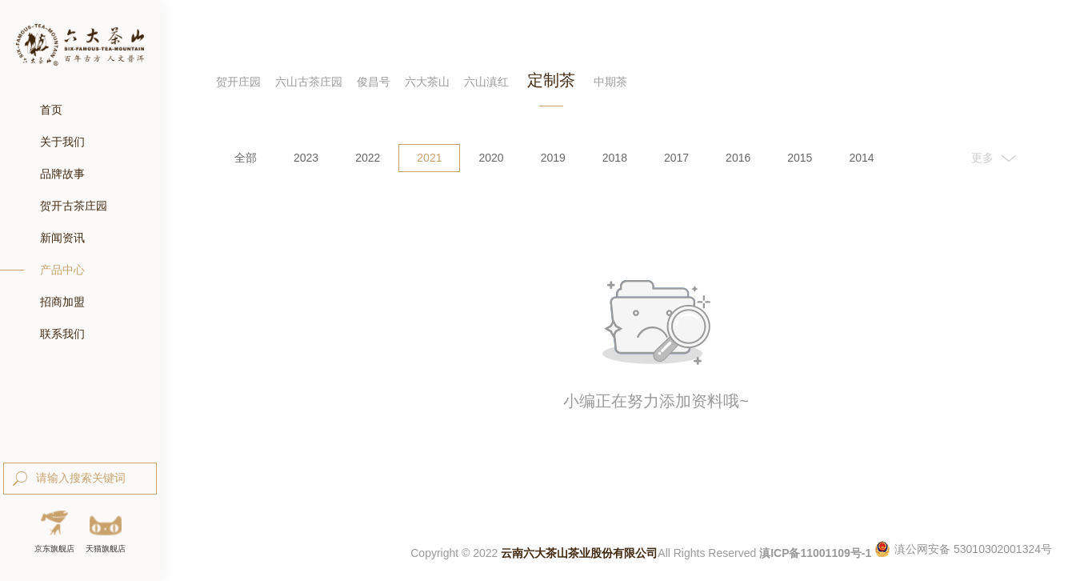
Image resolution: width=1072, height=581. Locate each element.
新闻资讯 (62, 237)
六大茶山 (427, 81)
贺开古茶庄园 (73, 205)
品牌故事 (62, 173)
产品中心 (62, 269)
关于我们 (62, 141)
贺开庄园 (238, 81)
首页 (51, 109)
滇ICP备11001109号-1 (815, 553)
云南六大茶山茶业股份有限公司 (579, 553)
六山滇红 (486, 81)
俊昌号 (373, 81)
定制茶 (551, 80)
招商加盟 (62, 301)
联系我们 (62, 333)
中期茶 (610, 81)
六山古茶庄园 (308, 81)
